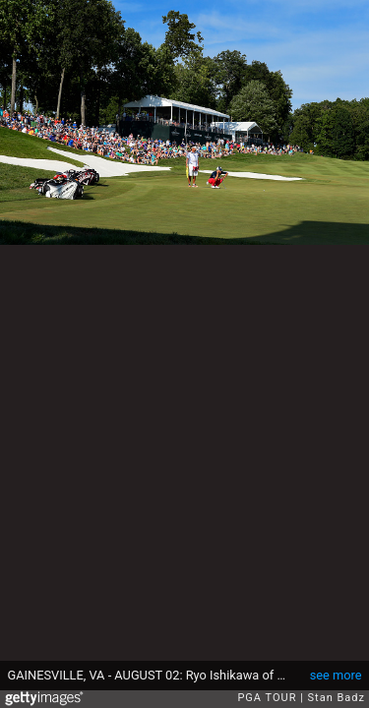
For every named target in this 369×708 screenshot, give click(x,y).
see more (336, 675)
